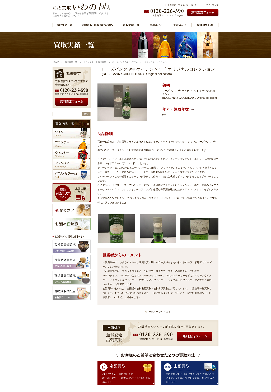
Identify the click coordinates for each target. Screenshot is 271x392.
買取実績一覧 (131, 24)
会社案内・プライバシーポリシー (183, 5)
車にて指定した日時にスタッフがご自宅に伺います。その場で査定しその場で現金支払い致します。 (190, 378)
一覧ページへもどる (160, 311)
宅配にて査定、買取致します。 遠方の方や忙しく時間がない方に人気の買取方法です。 (126, 378)
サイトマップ (212, 5)
